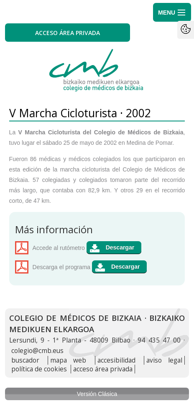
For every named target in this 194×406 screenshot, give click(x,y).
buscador (25, 360)
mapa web (68, 360)
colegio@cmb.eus (37, 350)
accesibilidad (116, 360)
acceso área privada (103, 369)
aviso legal (164, 360)
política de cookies (39, 369)
